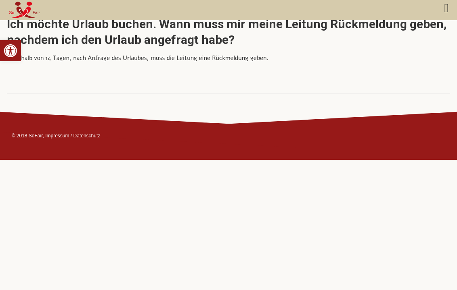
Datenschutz (87, 136)
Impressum (57, 136)
